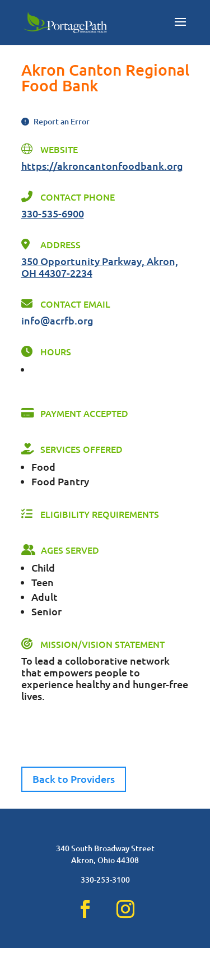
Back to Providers (73, 778)
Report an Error (55, 121)
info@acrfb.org (57, 320)
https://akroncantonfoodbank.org (102, 165)
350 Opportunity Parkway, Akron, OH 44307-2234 (99, 266)
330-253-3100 (105, 896)
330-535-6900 (52, 213)
